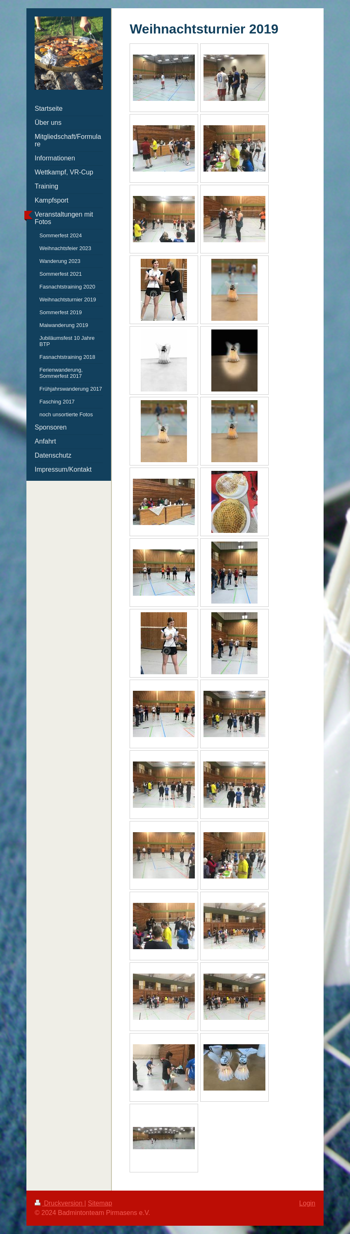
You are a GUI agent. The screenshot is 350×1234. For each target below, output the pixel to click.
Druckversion (59, 1203)
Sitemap (100, 1203)
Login (307, 1203)
